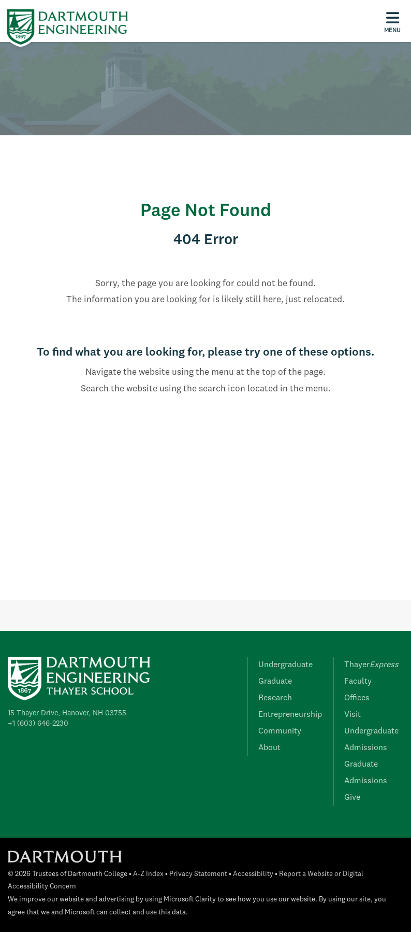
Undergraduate (285, 665)
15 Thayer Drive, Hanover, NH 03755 (67, 713)
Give (352, 798)
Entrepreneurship (290, 715)
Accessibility (253, 874)
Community (279, 731)
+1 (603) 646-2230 (38, 723)
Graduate (275, 681)
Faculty (358, 681)
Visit (352, 715)
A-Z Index (148, 874)
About (269, 748)
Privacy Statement (198, 874)
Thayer (371, 665)
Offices (357, 698)
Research (275, 698)
